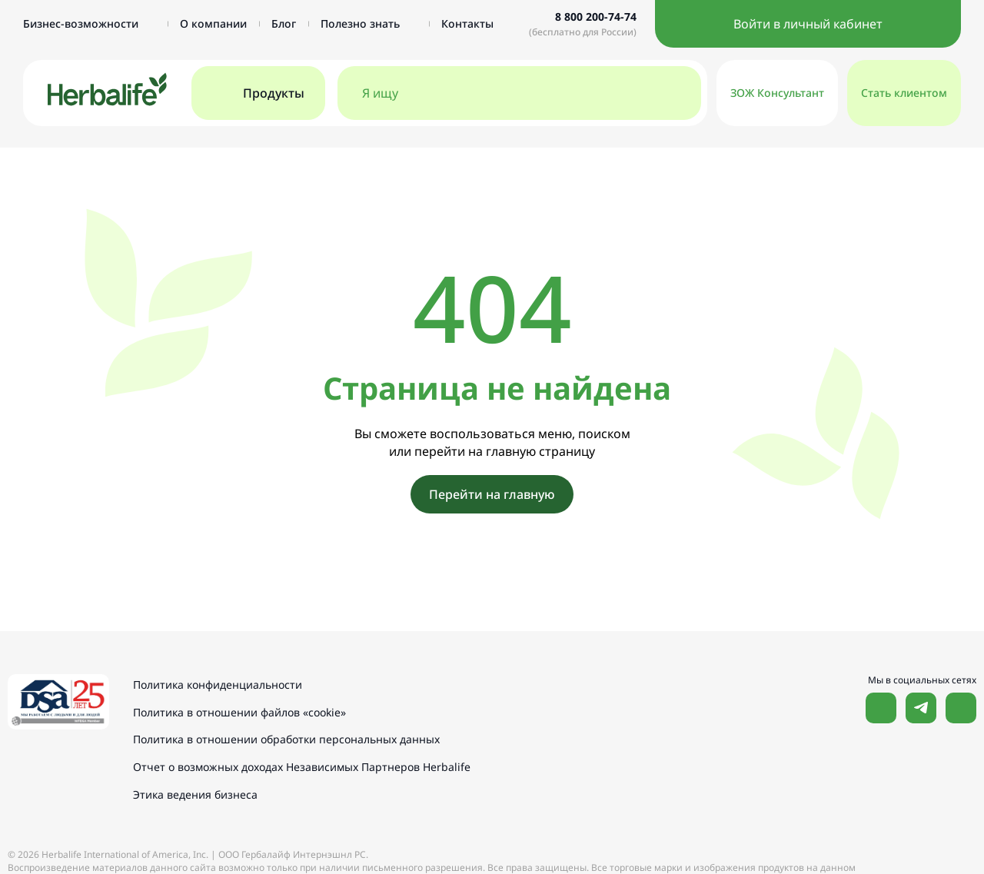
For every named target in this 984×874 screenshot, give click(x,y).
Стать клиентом (904, 92)
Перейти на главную (492, 494)
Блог (283, 23)
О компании (213, 23)
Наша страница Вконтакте (881, 708)
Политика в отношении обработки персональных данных (288, 738)
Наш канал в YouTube (961, 708)
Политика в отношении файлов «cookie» (241, 711)
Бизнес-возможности (89, 23)
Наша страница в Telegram (921, 708)
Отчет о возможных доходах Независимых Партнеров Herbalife (304, 765)
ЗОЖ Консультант (777, 92)
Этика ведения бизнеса (197, 792)
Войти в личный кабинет (808, 23)
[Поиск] (673, 93)
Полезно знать (369, 23)
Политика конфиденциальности (219, 684)
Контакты (467, 23)
